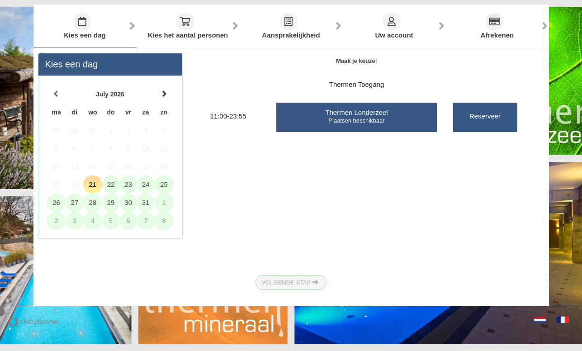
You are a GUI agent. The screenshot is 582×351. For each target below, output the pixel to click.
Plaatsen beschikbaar (356, 120)
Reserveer (485, 116)
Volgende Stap (289, 282)
